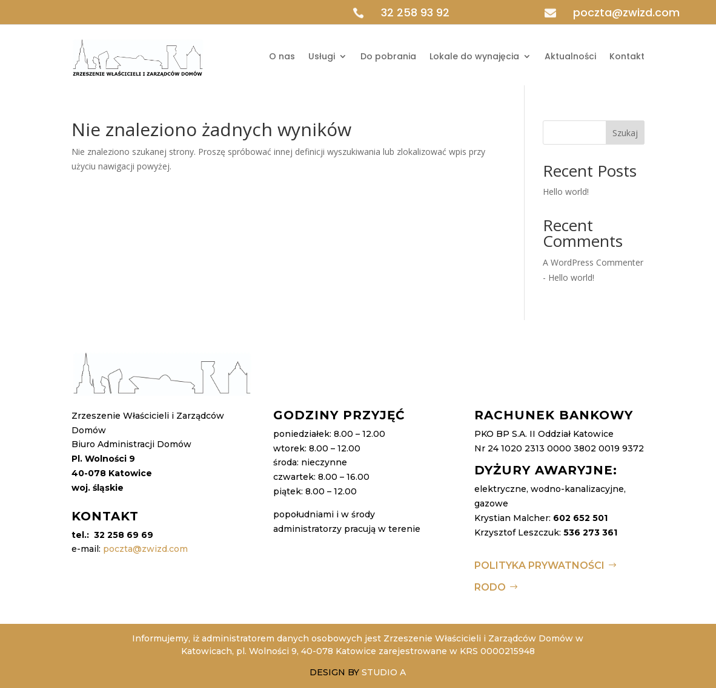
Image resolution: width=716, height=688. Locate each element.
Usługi (321, 56)
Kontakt (627, 56)
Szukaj (625, 133)
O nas (282, 56)
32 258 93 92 (415, 12)
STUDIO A (384, 672)
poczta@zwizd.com (626, 12)
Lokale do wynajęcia (474, 56)
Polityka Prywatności (539, 565)
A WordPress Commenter (593, 262)
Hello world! (566, 191)
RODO (490, 587)
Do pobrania (388, 56)
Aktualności (570, 56)
